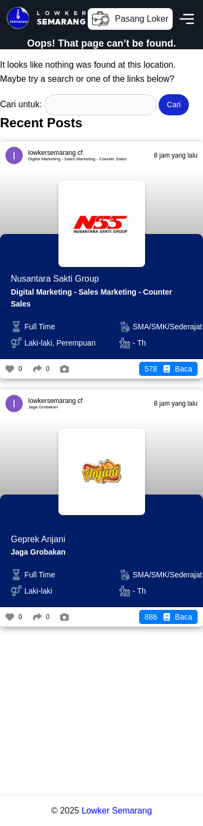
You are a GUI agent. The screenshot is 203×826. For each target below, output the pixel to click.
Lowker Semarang (117, 810)
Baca (168, 369)
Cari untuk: (21, 104)
